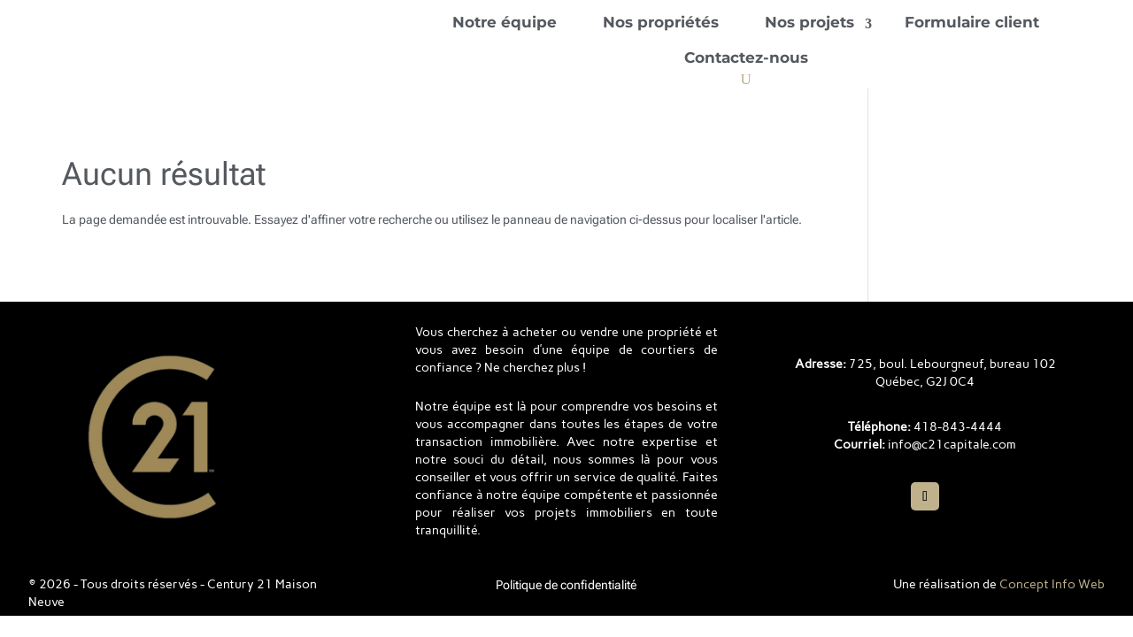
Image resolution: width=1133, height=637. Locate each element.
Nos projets (809, 22)
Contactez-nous (746, 57)
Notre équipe (504, 22)
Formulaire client (972, 22)
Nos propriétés (661, 22)
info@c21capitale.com (952, 444)
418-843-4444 (957, 426)
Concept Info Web (1052, 584)
